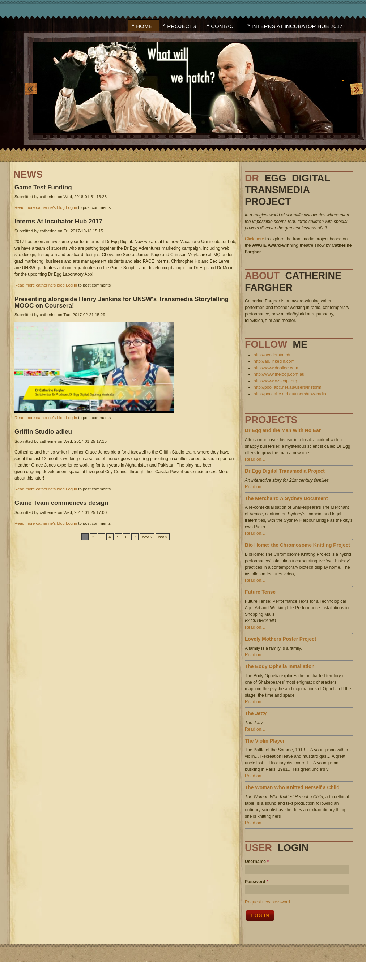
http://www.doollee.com (276, 367)
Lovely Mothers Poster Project (280, 639)
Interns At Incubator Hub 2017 (297, 26)
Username (257, 861)
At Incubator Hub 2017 (58, 221)
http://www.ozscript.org (275, 380)
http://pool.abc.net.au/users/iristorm (287, 387)
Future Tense (260, 592)
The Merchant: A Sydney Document (286, 498)
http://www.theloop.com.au (279, 374)
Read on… (255, 459)
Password (256, 881)
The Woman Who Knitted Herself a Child (292, 787)
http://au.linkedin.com (274, 361)
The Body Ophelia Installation (280, 666)
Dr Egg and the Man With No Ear (283, 430)
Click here (254, 238)
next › (147, 537)
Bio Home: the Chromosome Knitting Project (297, 545)
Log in (71, 207)
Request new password (267, 902)
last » (162, 537)
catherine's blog (50, 207)
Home (144, 26)
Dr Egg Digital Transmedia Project (285, 471)
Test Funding (43, 187)
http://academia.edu (272, 354)
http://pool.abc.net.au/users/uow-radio (290, 393)
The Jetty (256, 713)
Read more (24, 207)
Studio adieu (43, 431)
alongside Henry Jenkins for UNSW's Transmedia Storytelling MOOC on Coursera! (121, 302)
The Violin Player (265, 741)
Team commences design (61, 502)
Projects (181, 26)
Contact (224, 26)
